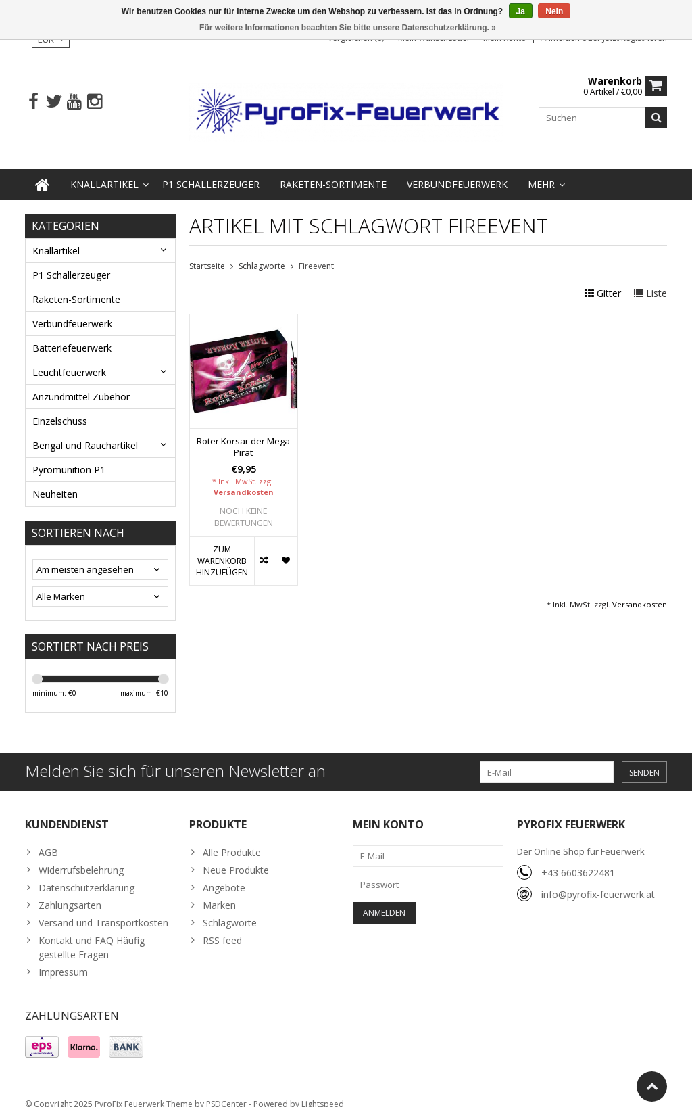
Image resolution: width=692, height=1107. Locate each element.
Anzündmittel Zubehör (81, 383)
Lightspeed (322, 1090)
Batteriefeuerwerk (72, 334)
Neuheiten (55, 480)
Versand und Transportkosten (103, 909)
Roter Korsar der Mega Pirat (243, 433)
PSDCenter (226, 1090)
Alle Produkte (232, 838)
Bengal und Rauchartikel (85, 431)
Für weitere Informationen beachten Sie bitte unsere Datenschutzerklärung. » (347, 27)
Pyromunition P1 (68, 456)
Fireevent (316, 252)
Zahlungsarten (70, 891)
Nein (554, 11)
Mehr (541, 170)
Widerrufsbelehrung (81, 856)
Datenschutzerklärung (86, 874)
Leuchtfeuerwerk (69, 358)
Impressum (63, 958)
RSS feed (222, 926)
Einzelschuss (59, 407)
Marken (219, 891)
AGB (48, 838)
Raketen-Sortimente (333, 170)
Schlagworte (262, 252)
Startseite (207, 252)
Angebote (224, 874)
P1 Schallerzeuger (211, 170)
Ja (520, 11)
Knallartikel (104, 170)
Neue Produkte (236, 856)
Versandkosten (244, 478)
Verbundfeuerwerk (457, 170)
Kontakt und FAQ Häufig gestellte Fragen (92, 933)
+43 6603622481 (578, 859)
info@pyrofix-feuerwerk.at (598, 880)
